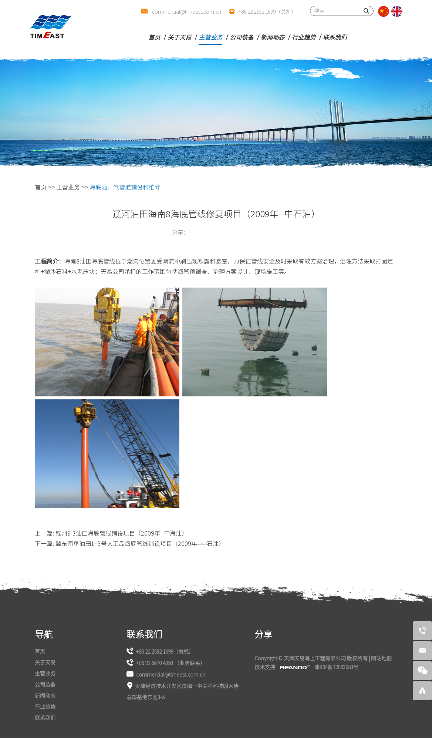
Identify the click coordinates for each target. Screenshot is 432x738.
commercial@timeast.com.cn (186, 11)
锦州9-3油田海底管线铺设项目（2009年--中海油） (121, 533)
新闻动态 (272, 37)
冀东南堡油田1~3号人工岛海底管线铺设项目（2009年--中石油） (140, 543)
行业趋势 (303, 37)
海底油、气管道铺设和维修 (125, 186)
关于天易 (179, 37)
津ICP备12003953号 (336, 667)
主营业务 (210, 37)
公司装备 (241, 37)
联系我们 (335, 37)
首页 (154, 37)
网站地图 (381, 658)
